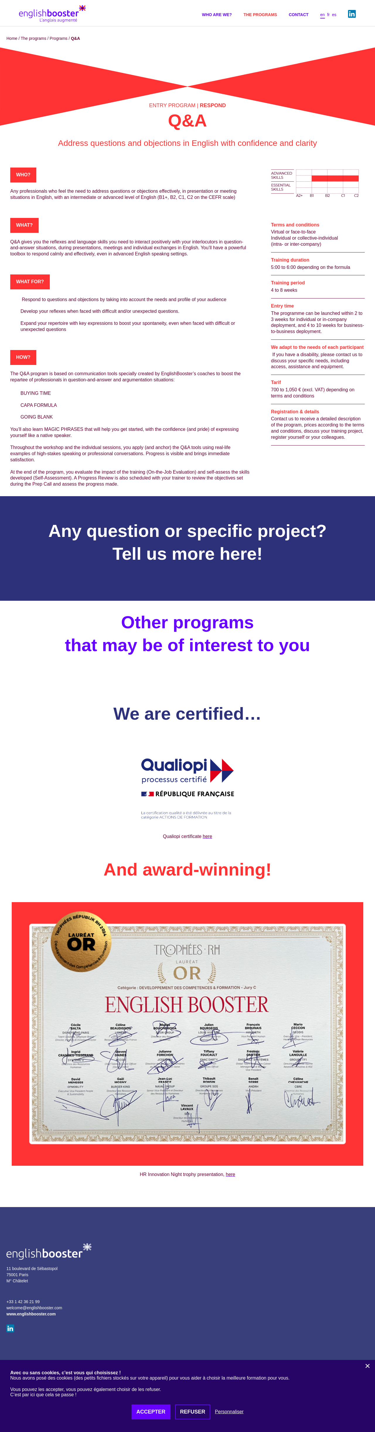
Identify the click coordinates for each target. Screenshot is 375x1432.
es (334, 14)
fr (328, 14)
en (322, 14)
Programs (59, 38)
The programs (33, 38)
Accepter (151, 1412)
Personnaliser (229, 1411)
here (238, 554)
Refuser (192, 1412)
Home (11, 38)
